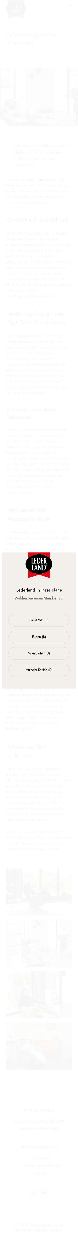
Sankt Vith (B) (39, 620)
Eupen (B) (39, 636)
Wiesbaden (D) (39, 653)
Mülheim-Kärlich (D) (39, 669)
